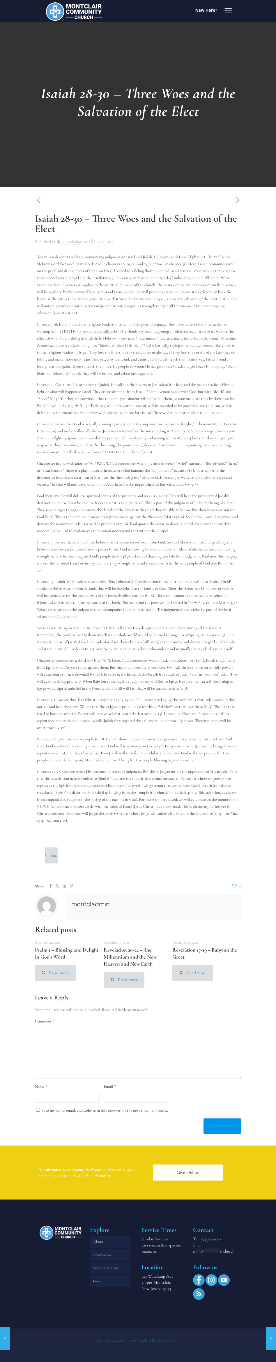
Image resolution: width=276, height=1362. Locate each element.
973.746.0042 (211, 1239)
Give (97, 1281)
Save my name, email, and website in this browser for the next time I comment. (105, 1110)
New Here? (206, 10)
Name (41, 1086)
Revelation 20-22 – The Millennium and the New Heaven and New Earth (130, 957)
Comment (44, 1021)
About (98, 1241)
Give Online (188, 1172)
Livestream (102, 1254)
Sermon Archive (106, 1267)
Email (110, 1086)
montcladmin (72, 241)
